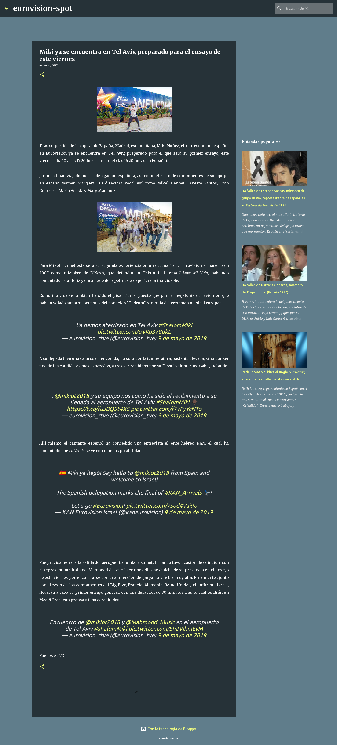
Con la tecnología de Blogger (168, 729)
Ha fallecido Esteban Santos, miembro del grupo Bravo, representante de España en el (274, 198)
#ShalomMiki (175, 325)
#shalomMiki (110, 629)
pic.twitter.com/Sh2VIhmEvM (165, 629)
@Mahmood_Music (150, 622)
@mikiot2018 (71, 396)
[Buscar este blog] (308, 8)
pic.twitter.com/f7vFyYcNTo (166, 409)
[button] (42, 75)
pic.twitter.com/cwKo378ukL (134, 332)
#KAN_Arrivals (183, 492)
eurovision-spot (42, 8)
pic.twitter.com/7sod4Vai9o (161, 506)
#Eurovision (108, 506)
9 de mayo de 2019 (182, 338)
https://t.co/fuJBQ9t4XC (98, 409)
